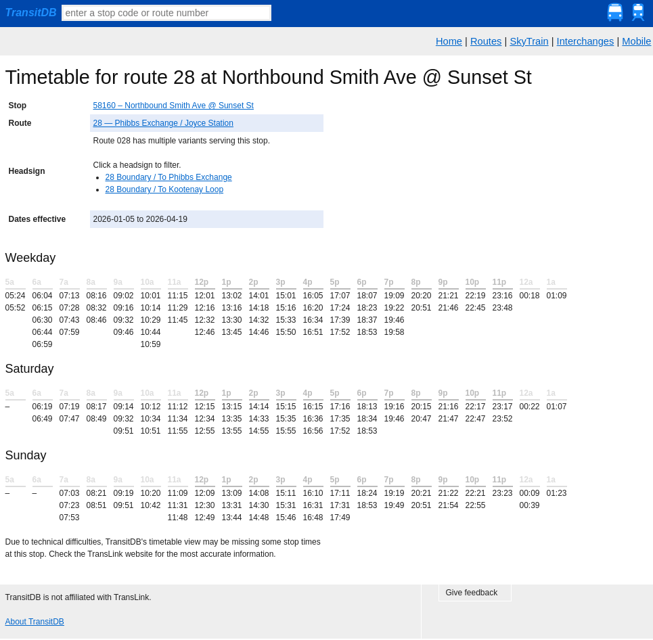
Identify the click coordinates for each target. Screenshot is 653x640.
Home (449, 41)
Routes (485, 41)
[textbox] (166, 13)
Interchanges (585, 41)
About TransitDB (34, 621)
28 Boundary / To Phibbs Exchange (169, 177)
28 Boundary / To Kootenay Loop (165, 189)
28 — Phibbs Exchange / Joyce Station (163, 123)
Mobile (636, 41)
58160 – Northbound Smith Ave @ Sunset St (173, 105)
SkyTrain (529, 41)
